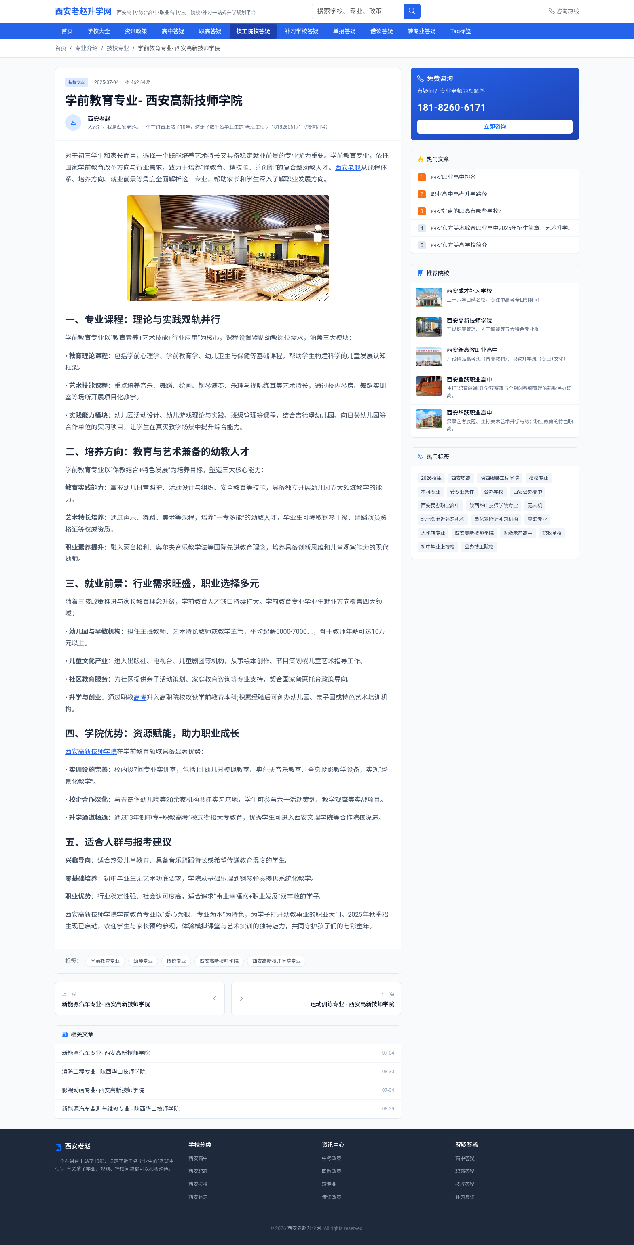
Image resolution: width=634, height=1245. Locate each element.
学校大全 (98, 31)
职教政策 (331, 1171)
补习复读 (465, 1197)
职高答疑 (210, 31)
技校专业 (118, 48)
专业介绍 (86, 48)
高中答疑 (173, 31)
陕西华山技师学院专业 (493, 506)
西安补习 (198, 1197)
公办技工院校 (479, 547)
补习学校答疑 (302, 31)
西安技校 (198, 1184)
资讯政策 (136, 31)
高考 (139, 697)
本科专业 (430, 492)
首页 (67, 31)
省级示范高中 (518, 533)
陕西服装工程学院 (499, 478)
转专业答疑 (422, 31)
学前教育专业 (105, 961)
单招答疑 (344, 31)
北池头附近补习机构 (443, 519)
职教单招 (552, 533)
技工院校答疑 (253, 31)
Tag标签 (460, 31)
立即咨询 (495, 126)
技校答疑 (465, 1184)
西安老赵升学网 (155, 11)
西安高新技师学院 (91, 751)
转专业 (329, 1184)
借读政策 (331, 1197)
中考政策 (331, 1158)
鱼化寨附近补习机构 (496, 519)
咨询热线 (564, 11)
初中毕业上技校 (438, 547)
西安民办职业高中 (440, 506)
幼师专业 (143, 961)
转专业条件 (462, 492)
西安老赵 (348, 167)
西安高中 (198, 1158)
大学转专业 (433, 533)
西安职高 (461, 478)
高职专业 (537, 519)
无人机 (535, 506)
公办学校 (493, 492)
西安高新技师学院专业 (276, 961)
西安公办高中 (527, 492)
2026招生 (431, 478)
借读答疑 (381, 31)
